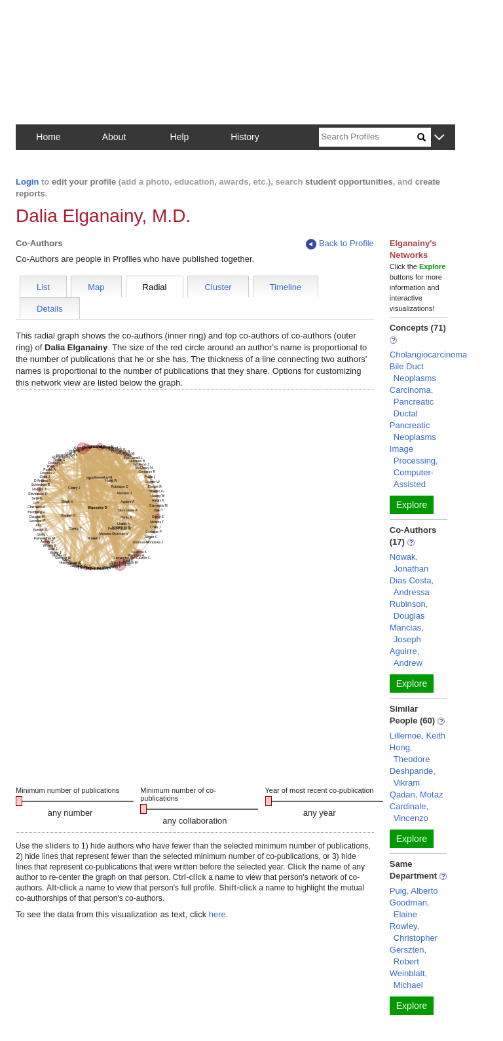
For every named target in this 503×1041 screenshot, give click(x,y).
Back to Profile (340, 243)
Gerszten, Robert (408, 955)
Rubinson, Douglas (409, 610)
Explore (411, 505)
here (217, 914)
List (43, 287)
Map (96, 287)
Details (50, 309)
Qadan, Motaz (416, 794)
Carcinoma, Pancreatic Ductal (412, 401)
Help (179, 137)
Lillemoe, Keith (417, 735)
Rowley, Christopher (414, 932)
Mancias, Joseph (407, 633)
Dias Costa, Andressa (412, 586)
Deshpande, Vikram (413, 777)
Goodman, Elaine (410, 908)
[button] (439, 138)
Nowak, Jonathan (409, 563)
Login (27, 182)
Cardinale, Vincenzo (409, 812)
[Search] (368, 137)
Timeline (286, 287)
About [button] (114, 137)
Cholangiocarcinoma (429, 354)
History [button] (245, 137)
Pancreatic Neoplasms (413, 431)
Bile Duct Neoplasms (413, 372)
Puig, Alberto (414, 891)
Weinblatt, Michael (409, 979)
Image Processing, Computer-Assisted (414, 466)
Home (48, 137)
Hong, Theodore (410, 753)
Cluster (217, 287)
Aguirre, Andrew (406, 657)
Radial (155, 287)
